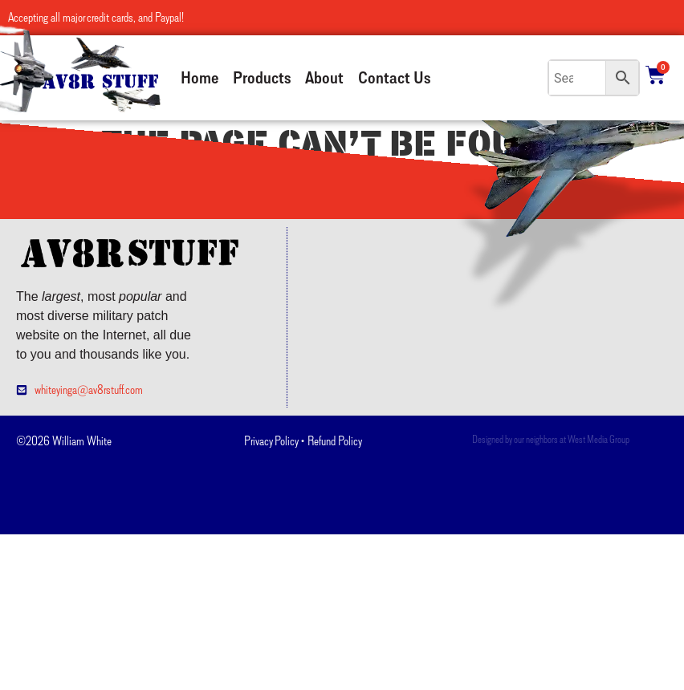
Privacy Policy (271, 441)
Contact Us (394, 77)
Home (199, 77)
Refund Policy (334, 441)
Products (262, 77)
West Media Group (598, 438)
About (324, 77)
